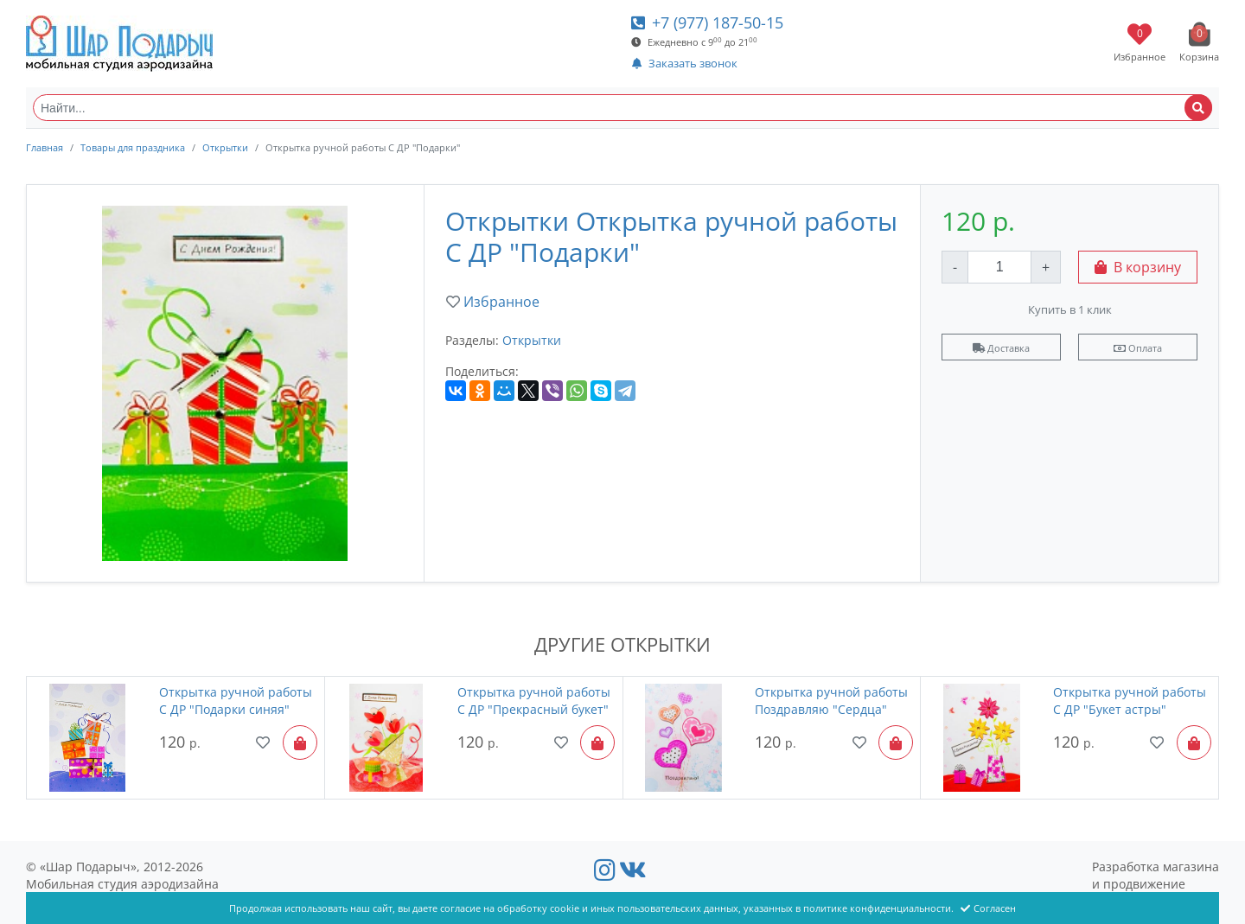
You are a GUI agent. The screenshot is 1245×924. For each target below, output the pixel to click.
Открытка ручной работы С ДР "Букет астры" (1129, 700)
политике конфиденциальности (877, 908)
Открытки (225, 147)
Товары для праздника (132, 147)
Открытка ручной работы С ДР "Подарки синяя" (235, 700)
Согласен (988, 908)
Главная (44, 147)
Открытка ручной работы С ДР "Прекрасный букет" (533, 700)
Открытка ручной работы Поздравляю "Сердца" (831, 700)
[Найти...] (622, 107)
